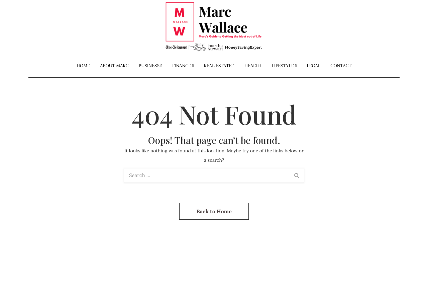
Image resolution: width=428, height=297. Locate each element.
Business (149, 66)
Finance (181, 66)
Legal (313, 66)
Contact (340, 66)
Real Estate (218, 66)
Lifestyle (283, 66)
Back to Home (214, 211)
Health (253, 66)
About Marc (114, 66)
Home (83, 66)
